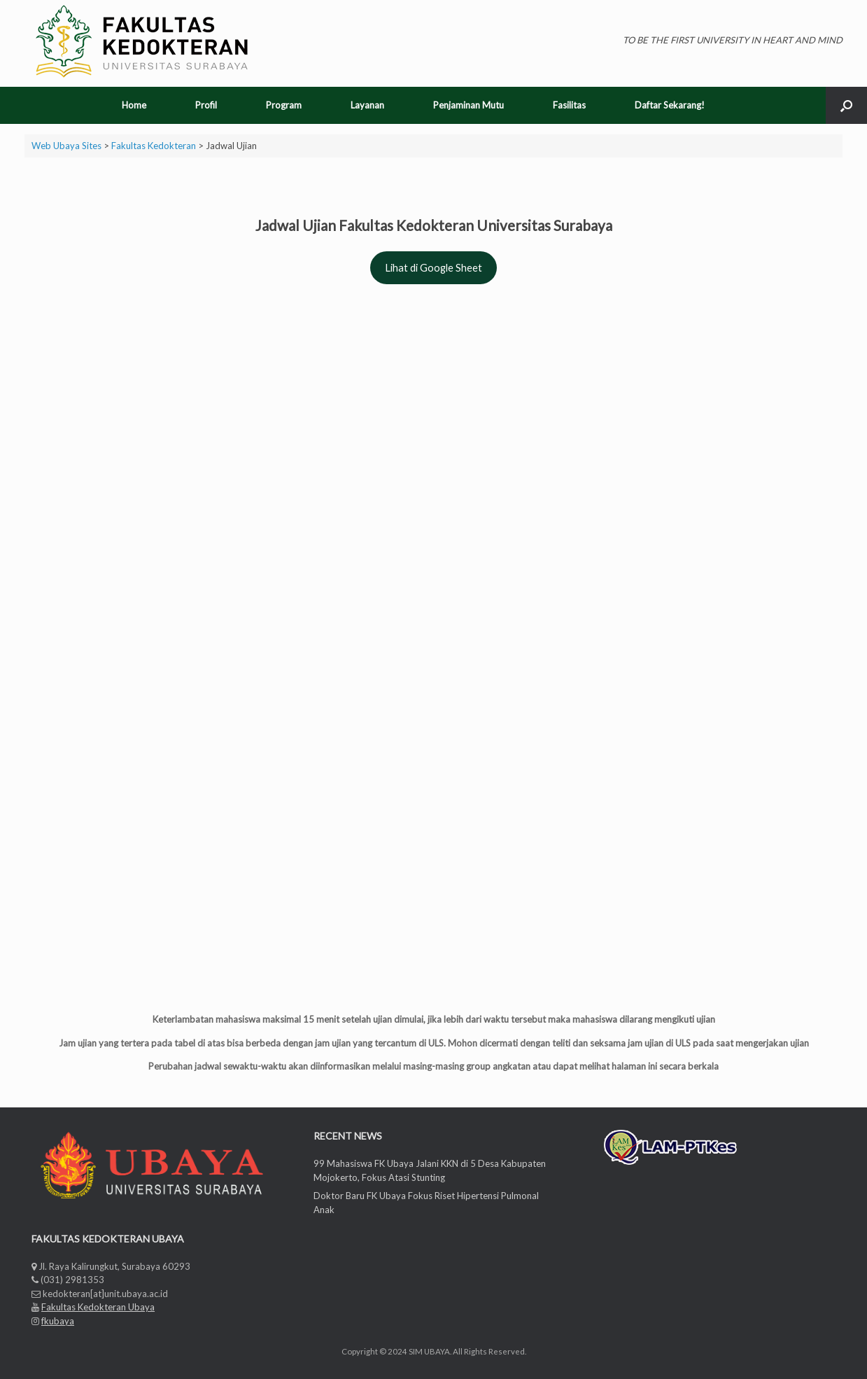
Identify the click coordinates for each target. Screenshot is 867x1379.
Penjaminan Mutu (468, 105)
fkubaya (57, 1320)
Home (134, 105)
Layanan (367, 105)
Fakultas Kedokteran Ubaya (98, 1306)
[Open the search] (846, 105)
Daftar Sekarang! (670, 105)
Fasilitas (569, 105)
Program (284, 105)
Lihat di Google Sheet (433, 268)
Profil (206, 105)
